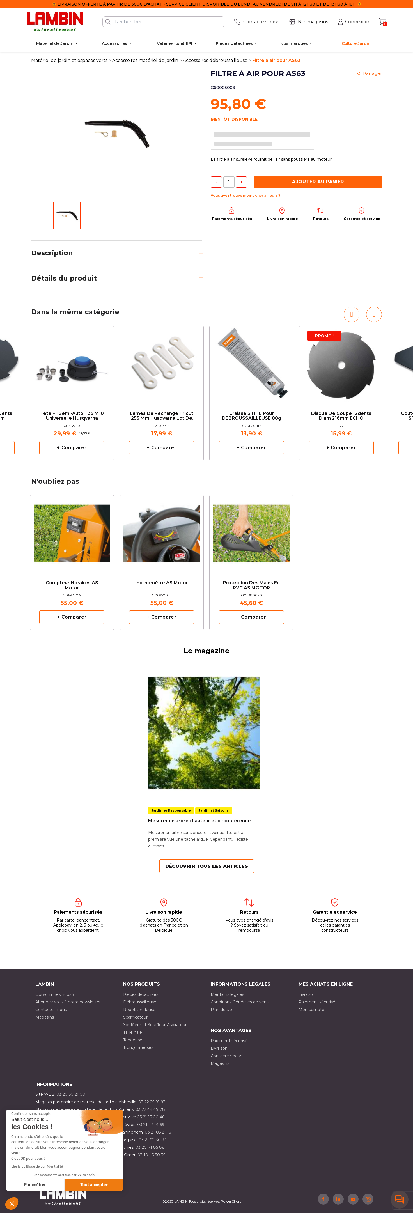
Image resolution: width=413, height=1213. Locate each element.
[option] (72, 393)
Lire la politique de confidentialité (37, 1166)
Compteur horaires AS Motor (72, 585)
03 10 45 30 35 (151, 1154)
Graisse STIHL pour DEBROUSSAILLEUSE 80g (251, 416)
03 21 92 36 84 (153, 1139)
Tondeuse (132, 1039)
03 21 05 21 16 (158, 1132)
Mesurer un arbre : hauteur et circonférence (199, 820)
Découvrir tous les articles (206, 866)
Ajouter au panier (318, 181)
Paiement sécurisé (317, 1002)
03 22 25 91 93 (152, 1101)
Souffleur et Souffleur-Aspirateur (155, 1024)
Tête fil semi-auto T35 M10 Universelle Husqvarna (72, 416)
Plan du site (222, 1009)
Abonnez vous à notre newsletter (68, 1002)
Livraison (307, 994)
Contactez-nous (51, 1009)
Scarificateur (135, 1017)
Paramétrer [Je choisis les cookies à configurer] (35, 1184)
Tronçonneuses (138, 1047)
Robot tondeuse (139, 1009)
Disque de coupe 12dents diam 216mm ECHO (341, 416)
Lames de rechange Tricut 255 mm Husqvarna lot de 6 (161, 416)
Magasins (44, 1017)
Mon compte (311, 1009)
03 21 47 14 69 (150, 1124)
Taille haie (132, 1032)
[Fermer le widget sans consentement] (32, 1113)
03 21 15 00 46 (150, 1117)
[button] (12, 1203)
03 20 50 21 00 (70, 1094)
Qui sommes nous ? (55, 994)
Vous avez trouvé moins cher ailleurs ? (245, 195)
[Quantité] (229, 182)
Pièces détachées (140, 994)
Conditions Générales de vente (241, 1002)
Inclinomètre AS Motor (161, 582)
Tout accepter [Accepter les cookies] (94, 1184)
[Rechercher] (163, 21)
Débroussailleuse (139, 1002)
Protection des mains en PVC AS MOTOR (251, 585)
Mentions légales (227, 994)
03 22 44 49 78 (150, 1109)
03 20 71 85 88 (150, 1147)
